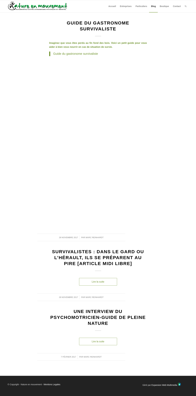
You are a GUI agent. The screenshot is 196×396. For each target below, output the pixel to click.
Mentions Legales (52, 384)
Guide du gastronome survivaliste (75, 53)
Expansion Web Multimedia (164, 385)
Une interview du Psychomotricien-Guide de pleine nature (98, 317)
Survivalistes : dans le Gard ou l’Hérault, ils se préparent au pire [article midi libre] (98, 257)
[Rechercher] (185, 6)
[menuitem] (112, 6)
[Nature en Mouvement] (40, 6)
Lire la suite (98, 281)
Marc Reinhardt (95, 237)
